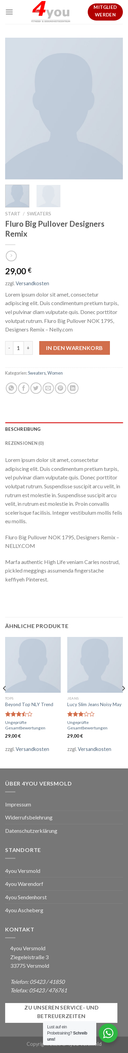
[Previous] (4, 702)
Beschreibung (23, 429)
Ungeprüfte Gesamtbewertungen (25, 725)
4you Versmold (22, 870)
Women (55, 373)
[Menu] (9, 11)
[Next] (123, 702)
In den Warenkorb (74, 347)
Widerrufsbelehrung (29, 817)
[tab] (64, 429)
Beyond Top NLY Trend (29, 704)
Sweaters (39, 213)
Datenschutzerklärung (31, 830)
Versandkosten (32, 283)
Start (12, 213)
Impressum (18, 804)
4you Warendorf (24, 883)
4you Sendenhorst (26, 897)
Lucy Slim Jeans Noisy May (94, 704)
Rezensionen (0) (24, 443)
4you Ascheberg (24, 910)
